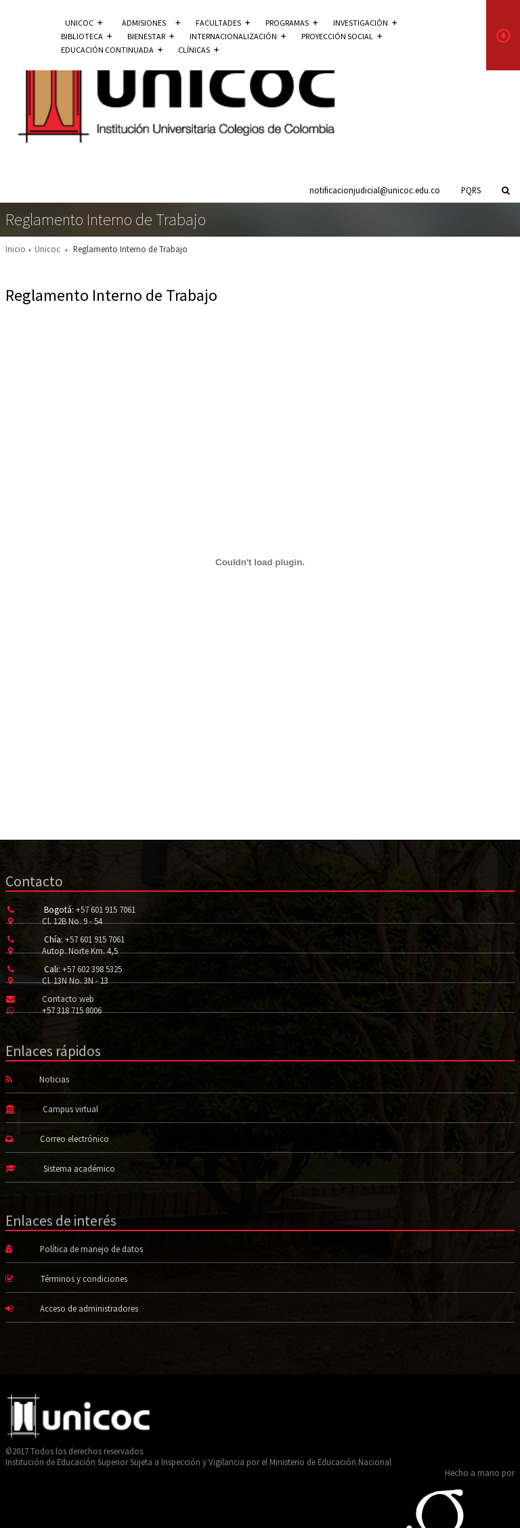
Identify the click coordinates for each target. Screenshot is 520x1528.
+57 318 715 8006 (72, 1010)
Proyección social (341, 36)
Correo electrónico (74, 1138)
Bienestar (150, 36)
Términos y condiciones (84, 1278)
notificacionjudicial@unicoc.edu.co (374, 190)
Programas (291, 23)
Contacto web (68, 998)
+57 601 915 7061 (105, 909)
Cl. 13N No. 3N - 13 (75, 980)
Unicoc (47, 248)
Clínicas (198, 50)
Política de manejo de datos (91, 1248)
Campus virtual (70, 1108)
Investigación (365, 23)
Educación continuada (111, 50)
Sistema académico (79, 1168)
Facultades (223, 23)
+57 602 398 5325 (92, 968)
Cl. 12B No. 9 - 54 (72, 920)
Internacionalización (238, 36)
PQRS (471, 190)
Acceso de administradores (89, 1308)
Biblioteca (86, 36)
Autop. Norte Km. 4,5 (80, 950)
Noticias (54, 1079)
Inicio (15, 248)
